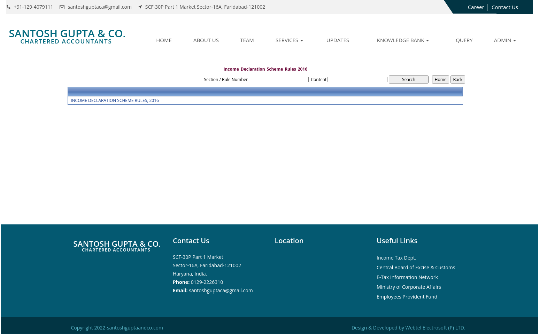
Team (247, 40)
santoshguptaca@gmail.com (221, 290)
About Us (206, 40)
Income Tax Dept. (396, 257)
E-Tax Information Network (407, 277)
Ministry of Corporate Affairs (409, 287)
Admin (505, 40)
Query (464, 40)
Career (476, 6)
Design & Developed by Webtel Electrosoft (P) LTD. (408, 327)
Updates (337, 40)
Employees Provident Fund (407, 296)
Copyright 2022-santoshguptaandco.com (117, 327)
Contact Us (505, 6)
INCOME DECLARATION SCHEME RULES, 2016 (115, 100)
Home (164, 40)
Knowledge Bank (403, 40)
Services (289, 40)
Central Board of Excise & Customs (416, 267)
